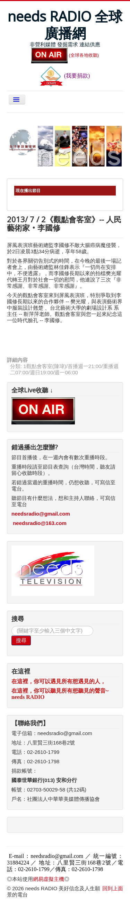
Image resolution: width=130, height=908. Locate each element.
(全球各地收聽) (65, 55)
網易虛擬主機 (48, 879)
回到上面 (112, 888)
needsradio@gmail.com (40, 514)
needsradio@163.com (40, 523)
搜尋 (21, 640)
